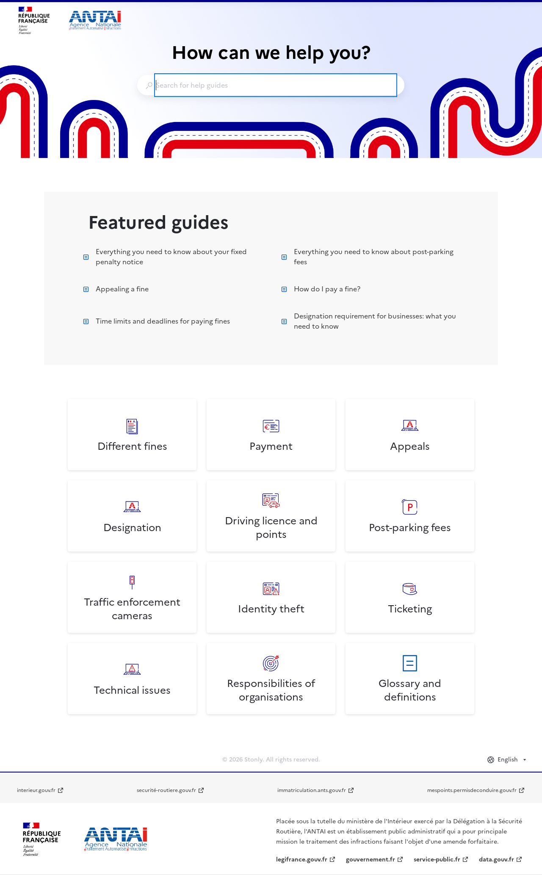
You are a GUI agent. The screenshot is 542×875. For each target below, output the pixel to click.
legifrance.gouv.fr (301, 859)
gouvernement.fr (370, 859)
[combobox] (270, 85)
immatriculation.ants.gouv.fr (311, 790)
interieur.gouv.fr (36, 790)
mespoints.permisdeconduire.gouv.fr (472, 790)
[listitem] (132, 434)
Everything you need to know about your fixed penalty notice (165, 256)
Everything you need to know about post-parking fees (367, 256)
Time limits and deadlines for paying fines (156, 321)
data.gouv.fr (496, 859)
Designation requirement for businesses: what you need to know (368, 321)
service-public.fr (437, 859)
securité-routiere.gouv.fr (166, 790)
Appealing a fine (116, 289)
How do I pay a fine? (320, 289)
